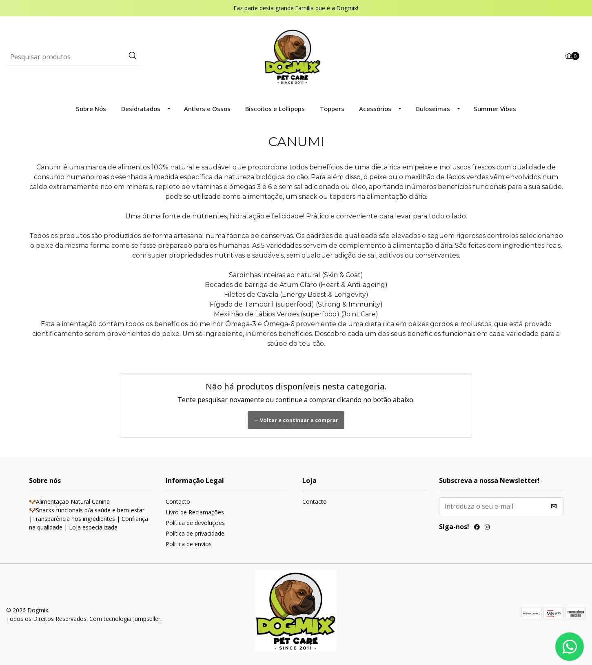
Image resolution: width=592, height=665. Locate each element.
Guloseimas (432, 109)
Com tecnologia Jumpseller (124, 619)
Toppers (332, 109)
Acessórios (375, 109)
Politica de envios (189, 544)
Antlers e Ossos (207, 109)
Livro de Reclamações (195, 512)
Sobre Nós (91, 109)
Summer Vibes (495, 109)
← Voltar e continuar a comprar (296, 420)
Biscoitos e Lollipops (275, 109)
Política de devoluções (195, 523)
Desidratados (140, 109)
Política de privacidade (195, 533)
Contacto (178, 501)
